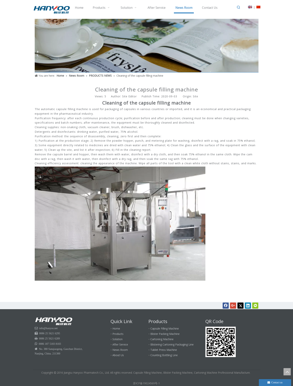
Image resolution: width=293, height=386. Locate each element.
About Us (118, 355)
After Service (120, 344)
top (287, 371)
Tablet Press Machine (163, 350)
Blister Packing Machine (165, 334)
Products (117, 334)
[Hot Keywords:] (238, 7)
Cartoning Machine (162, 339)
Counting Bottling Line (164, 355)
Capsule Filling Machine (164, 328)
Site (195, 96)
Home (116, 328)
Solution (117, 339)
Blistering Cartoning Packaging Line (172, 344)
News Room (120, 350)
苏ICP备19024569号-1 (146, 383)
